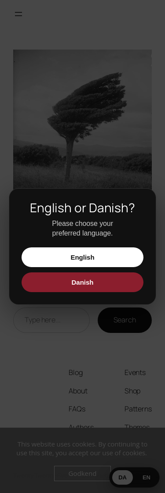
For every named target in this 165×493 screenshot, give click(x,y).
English (82, 257)
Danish (82, 282)
